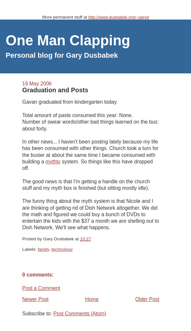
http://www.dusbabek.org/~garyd (118, 17)
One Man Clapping (68, 40)
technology (62, 249)
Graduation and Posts (55, 90)
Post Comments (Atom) (79, 313)
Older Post (147, 299)
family (43, 249)
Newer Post (35, 299)
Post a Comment (41, 288)
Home (92, 299)
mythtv (52, 161)
